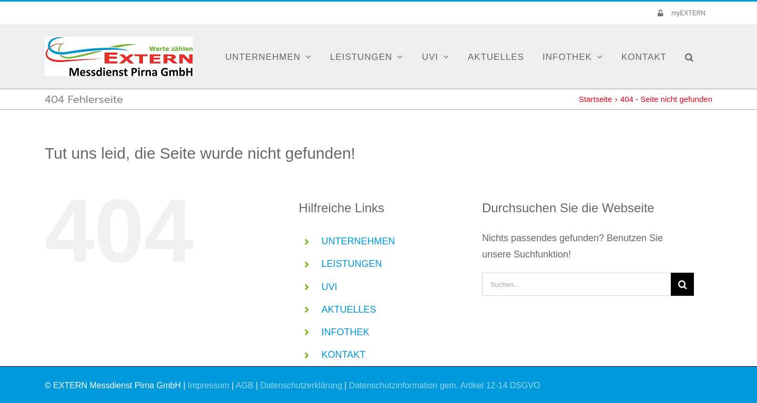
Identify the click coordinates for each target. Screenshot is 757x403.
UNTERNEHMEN (358, 241)
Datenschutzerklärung (301, 385)
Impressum (208, 385)
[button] (689, 56)
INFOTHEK (346, 332)
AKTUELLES (349, 309)
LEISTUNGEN (352, 264)
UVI (329, 287)
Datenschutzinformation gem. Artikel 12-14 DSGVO (444, 385)
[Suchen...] (576, 284)
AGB (244, 385)
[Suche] (682, 284)
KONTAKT (344, 354)
